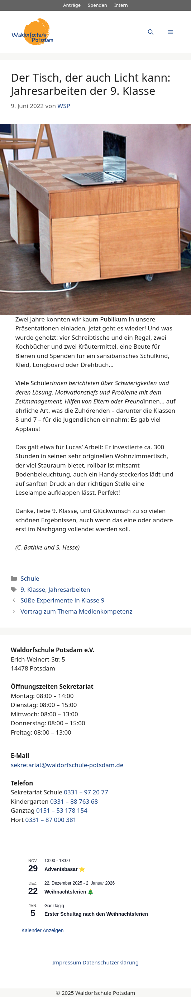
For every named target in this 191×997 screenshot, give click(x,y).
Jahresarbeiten (69, 589)
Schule (29, 578)
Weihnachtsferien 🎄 (69, 892)
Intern (121, 5)
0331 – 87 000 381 (50, 819)
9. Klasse (32, 589)
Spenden (97, 5)
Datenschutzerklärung (110, 962)
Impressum (66, 962)
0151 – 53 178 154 (61, 810)
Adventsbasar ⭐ (64, 869)
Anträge (72, 5)
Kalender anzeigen (43, 930)
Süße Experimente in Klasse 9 (62, 600)
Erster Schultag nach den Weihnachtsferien (96, 914)
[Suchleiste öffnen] (151, 32)
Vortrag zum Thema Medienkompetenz (76, 611)
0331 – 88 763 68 (74, 801)
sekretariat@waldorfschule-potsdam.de (67, 765)
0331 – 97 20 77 (86, 792)
